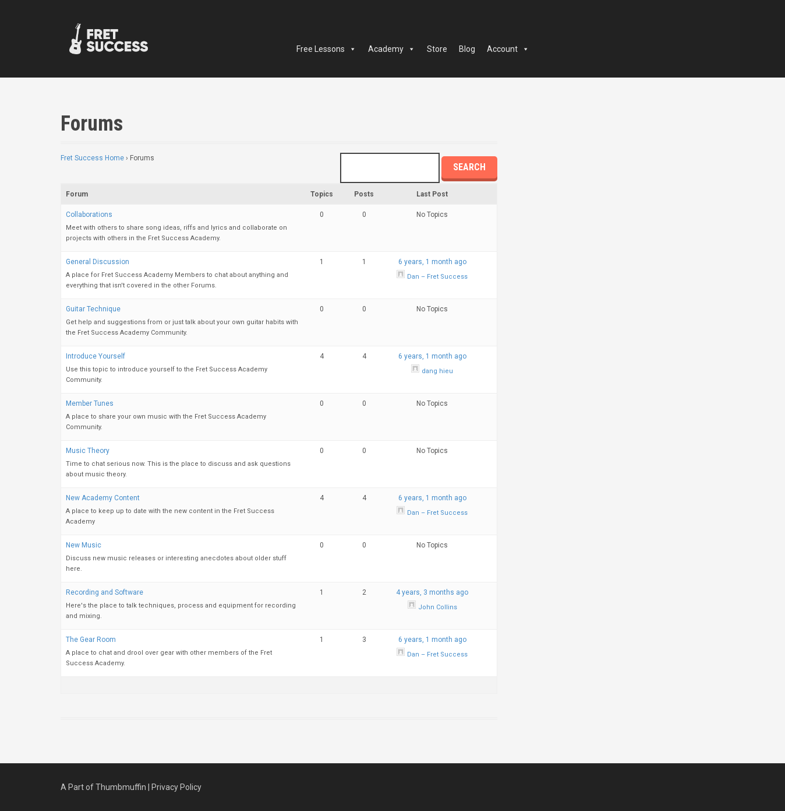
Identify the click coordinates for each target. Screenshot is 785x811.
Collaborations (89, 214)
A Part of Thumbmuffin (103, 787)
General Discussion (97, 262)
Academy (391, 49)
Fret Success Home (92, 158)
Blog (467, 49)
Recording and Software (104, 592)
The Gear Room (91, 640)
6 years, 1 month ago (432, 262)
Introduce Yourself (95, 356)
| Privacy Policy (174, 787)
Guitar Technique (93, 309)
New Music (83, 545)
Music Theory (87, 451)
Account (508, 49)
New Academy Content (103, 498)
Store (437, 49)
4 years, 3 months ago (432, 592)
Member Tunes (90, 403)
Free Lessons (326, 49)
